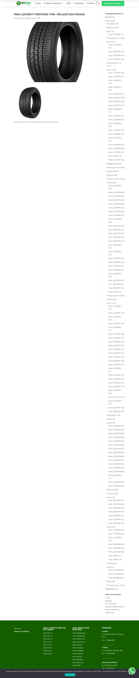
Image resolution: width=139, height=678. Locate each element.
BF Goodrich (112, 415)
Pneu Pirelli (77, 665)
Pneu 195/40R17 (115, 379)
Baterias (108, 17)
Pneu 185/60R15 (115, 80)
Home (38, 3)
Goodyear (111, 24)
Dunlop (110, 299)
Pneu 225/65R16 (115, 200)
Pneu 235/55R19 (115, 504)
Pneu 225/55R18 (115, 475)
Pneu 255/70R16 (115, 192)
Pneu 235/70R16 (115, 204)
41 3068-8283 (110, 653)
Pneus (107, 21)
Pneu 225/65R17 (115, 334)
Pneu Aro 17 (47, 645)
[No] (136, 673)
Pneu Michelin (78, 660)
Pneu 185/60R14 (115, 544)
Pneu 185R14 (113, 556)
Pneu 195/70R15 (115, 105)
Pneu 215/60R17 (115, 306)
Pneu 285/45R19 (115, 512)
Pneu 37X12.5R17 (115, 397)
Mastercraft (111, 27)
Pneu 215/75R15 (115, 152)
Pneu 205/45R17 (115, 357)
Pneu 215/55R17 (115, 401)
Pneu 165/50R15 (115, 116)
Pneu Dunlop (77, 645)
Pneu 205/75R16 (115, 288)
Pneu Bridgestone (79, 633)
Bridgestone (112, 164)
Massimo (110, 490)
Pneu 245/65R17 (115, 349)
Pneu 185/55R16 (115, 270)
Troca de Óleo (111, 604)
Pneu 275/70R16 (115, 266)
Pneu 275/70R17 (115, 338)
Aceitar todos (70, 675)
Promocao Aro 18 (114, 295)
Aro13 (109, 42)
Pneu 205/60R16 (115, 273)
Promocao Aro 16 (114, 167)
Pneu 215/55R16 (115, 207)
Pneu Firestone (78, 648)
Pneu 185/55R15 (115, 94)
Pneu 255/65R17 (115, 386)
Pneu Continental (79, 642)
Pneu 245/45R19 (115, 515)
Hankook (110, 563)
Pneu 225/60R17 (115, 313)
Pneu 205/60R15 (115, 134)
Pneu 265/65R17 (115, 361)
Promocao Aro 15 (114, 63)
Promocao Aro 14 (114, 38)
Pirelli (109, 581)
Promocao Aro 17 (114, 179)
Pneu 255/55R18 (115, 460)
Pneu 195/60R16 (115, 262)
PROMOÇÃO (110, 589)
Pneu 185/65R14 (115, 548)
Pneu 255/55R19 (115, 523)
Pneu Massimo (78, 662)
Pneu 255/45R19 (115, 519)
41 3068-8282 (110, 668)
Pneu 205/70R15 (115, 138)
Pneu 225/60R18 (115, 445)
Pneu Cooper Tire (79, 639)
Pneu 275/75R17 (115, 345)
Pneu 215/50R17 (115, 390)
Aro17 (109, 303)
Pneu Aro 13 (47, 633)
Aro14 (109, 527)
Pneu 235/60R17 (115, 342)
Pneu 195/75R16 (115, 226)
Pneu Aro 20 (47, 654)
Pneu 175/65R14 (115, 530)
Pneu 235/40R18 (115, 464)
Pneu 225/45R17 (115, 317)
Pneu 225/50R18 (115, 448)
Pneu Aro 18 (47, 648)
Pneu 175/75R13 (115, 59)
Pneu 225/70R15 (115, 119)
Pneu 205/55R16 (115, 245)
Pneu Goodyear (78, 651)
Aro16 (109, 182)
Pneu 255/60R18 (115, 429)
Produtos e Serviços (54, 3)
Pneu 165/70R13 (115, 51)
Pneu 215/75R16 (115, 196)
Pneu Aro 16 (47, 642)
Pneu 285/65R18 (115, 452)
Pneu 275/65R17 (115, 383)
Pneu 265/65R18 (115, 486)
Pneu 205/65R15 (115, 144)
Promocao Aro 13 (114, 585)
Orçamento (79, 3)
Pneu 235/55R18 (115, 456)
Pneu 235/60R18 (115, 482)
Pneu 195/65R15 (115, 123)
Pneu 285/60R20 (115, 578)
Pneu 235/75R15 (115, 160)
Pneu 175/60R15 (115, 130)
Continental (111, 171)
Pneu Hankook (78, 654)
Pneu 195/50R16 (115, 237)
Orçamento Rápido (112, 3)
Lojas (68, 3)
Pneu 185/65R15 (115, 87)
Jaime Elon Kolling (23, 18)
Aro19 (109, 497)
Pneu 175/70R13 (115, 45)
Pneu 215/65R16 (115, 185)
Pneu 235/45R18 (115, 471)
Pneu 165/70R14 (115, 533)
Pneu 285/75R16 (115, 284)
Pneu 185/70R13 (115, 55)
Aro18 (109, 423)
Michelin (110, 175)
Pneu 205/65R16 (115, 229)
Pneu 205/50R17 (115, 368)
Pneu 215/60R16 (115, 215)
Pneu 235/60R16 (115, 219)
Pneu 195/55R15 (115, 101)
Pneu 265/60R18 (115, 437)
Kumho (110, 419)
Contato (90, 3)
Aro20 (109, 567)
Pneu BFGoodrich (79, 636)
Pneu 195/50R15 (115, 148)
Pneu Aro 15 (47, 639)
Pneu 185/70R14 (115, 552)
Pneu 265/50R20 (115, 570)
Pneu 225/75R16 (115, 211)
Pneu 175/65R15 (115, 73)
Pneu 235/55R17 (115, 353)
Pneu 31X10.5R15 (115, 97)
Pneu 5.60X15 (113, 156)
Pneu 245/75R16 (115, 280)
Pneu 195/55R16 (115, 251)
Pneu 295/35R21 (115, 34)
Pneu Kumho (77, 657)
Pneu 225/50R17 (115, 327)
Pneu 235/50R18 (115, 426)
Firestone (110, 493)
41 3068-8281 (110, 640)
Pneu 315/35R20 (115, 574)
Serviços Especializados (114, 606)
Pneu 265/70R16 (115, 241)
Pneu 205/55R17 (115, 411)
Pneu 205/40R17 (115, 407)
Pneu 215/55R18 (115, 468)
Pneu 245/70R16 (115, 233)
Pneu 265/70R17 (115, 375)
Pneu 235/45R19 (115, 500)
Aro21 (109, 31)
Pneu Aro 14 (47, 636)
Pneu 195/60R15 (115, 109)
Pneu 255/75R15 (115, 76)
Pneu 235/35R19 (115, 508)
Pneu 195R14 (113, 559)
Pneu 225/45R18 (115, 433)
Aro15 (109, 70)
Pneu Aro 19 (47, 651)
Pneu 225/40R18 (115, 441)
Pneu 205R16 (113, 292)
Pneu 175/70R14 (115, 537)
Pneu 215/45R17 (115, 323)
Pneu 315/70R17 (115, 364)
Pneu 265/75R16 (115, 258)
